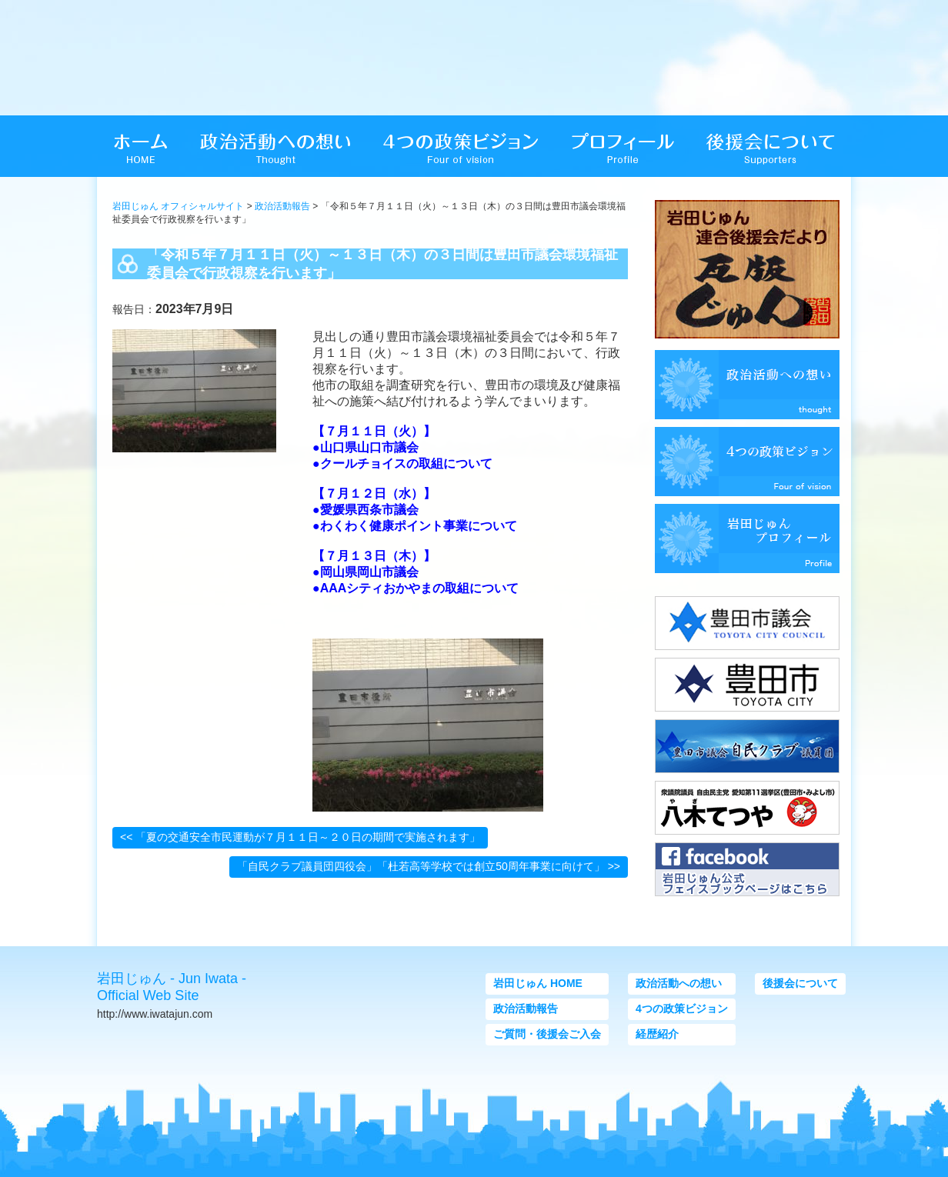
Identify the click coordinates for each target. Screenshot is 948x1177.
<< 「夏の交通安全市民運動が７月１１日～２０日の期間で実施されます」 (300, 837)
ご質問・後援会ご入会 (547, 1034)
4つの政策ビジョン (682, 1008)
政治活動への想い (679, 983)
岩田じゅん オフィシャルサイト (178, 206)
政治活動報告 (282, 206)
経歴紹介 (657, 1034)
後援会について (800, 983)
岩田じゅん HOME (537, 983)
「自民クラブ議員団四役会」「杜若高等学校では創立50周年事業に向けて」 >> (428, 866)
